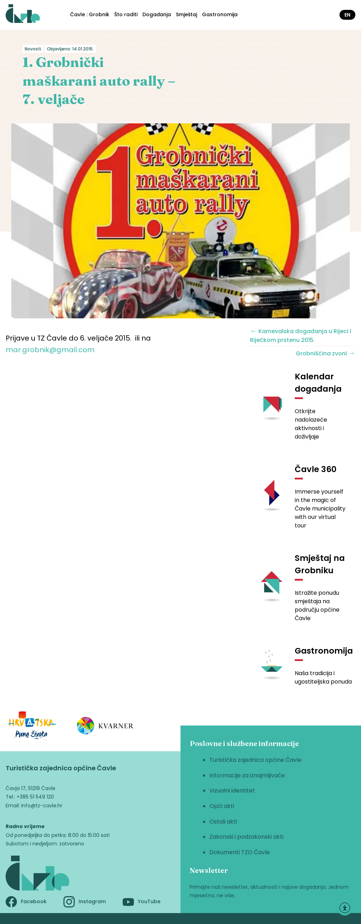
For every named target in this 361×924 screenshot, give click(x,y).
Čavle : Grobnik (89, 14)
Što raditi (125, 14)
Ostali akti (223, 822)
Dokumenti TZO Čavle (239, 852)
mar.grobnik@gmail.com (50, 350)
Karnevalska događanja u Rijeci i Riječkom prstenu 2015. (300, 335)
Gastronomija (220, 14)
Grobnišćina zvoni (325, 353)
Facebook (26, 901)
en (347, 14)
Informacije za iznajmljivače (247, 775)
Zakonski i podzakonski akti (246, 837)
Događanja (156, 14)
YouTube (141, 902)
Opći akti (221, 806)
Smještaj (186, 14)
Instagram (84, 901)
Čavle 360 (316, 469)
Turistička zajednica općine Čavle (255, 760)
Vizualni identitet (232, 791)
